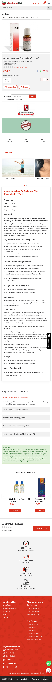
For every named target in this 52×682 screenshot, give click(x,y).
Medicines (22, 17)
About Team (7, 605)
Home (3, 17)
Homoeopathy (12, 17)
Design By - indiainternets (41, 679)
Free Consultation (33, 608)
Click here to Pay (49, 341)
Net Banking (8, 653)
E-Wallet (7, 659)
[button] (24, 185)
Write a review (42, 529)
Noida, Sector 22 (32, 630)
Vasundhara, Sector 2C (35, 637)
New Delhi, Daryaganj (34, 640)
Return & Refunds (35, 673)
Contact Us (6, 611)
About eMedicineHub (10, 608)
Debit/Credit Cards (10, 650)
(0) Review (25, 67)
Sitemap (5, 617)
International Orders (34, 614)
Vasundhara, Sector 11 (35, 634)
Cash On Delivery (10, 656)
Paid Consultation (33, 611)
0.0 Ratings (17, 67)
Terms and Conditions (23, 673)
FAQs (42, 673)
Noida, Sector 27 (32, 627)
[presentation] (4, 496)
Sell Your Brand (32, 605)
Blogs (5, 614)
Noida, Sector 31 (32, 624)
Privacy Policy (12, 673)
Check (32, 96)
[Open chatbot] (48, 670)
